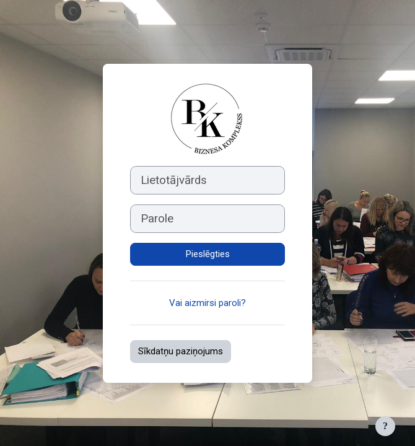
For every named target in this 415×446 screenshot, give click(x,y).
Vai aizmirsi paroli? (207, 302)
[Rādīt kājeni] (385, 426)
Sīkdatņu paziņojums (180, 351)
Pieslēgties (208, 254)
